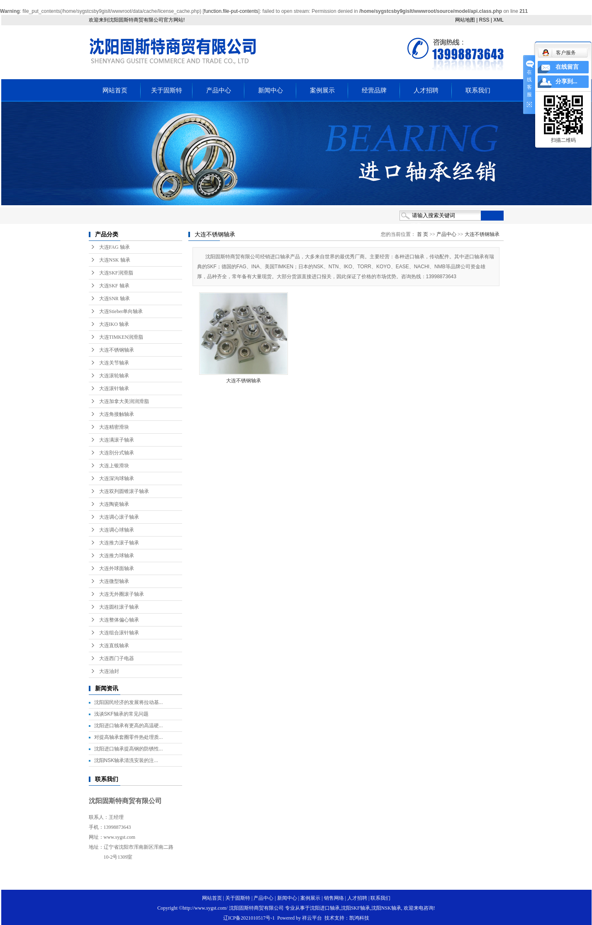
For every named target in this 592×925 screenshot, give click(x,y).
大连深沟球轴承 (116, 478)
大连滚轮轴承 (114, 376)
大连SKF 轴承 (114, 286)
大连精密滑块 (114, 427)
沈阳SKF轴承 (355, 908)
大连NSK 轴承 (114, 260)
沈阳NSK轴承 (386, 908)
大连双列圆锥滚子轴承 (124, 491)
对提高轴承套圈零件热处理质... (128, 737)
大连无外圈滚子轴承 (121, 594)
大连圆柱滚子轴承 (119, 607)
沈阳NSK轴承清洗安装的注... (126, 760)
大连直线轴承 (114, 645)
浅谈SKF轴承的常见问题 (121, 714)
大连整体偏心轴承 (119, 620)
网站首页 (114, 90)
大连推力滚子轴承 (119, 543)
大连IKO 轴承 (114, 324)
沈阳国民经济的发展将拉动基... (128, 702)
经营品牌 (374, 90)
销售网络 (334, 898)
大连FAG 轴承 (114, 247)
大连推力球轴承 (116, 555)
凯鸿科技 (359, 918)
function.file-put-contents (231, 11)
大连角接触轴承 (116, 414)
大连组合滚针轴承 (119, 633)
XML (498, 20)
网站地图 (465, 20)
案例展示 (322, 90)
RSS (484, 20)
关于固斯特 (166, 90)
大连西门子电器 (116, 658)
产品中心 (218, 90)
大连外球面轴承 (116, 568)
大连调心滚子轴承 (119, 517)
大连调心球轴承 (116, 530)
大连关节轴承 (114, 363)
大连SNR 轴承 (114, 298)
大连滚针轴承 (114, 388)
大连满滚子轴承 (116, 440)
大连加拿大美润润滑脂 (124, 401)
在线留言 (567, 67)
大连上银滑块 (114, 466)
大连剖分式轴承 (116, 453)
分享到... (566, 81)
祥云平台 (312, 918)
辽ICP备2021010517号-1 (249, 918)
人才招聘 (426, 90)
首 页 (422, 234)
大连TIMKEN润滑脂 (121, 337)
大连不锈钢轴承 (116, 350)
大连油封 (109, 671)
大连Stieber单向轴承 (121, 311)
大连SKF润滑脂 (116, 273)
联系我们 (477, 90)
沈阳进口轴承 (325, 908)
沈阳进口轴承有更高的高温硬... (128, 725)
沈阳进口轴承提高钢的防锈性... (128, 749)
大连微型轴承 (114, 581)
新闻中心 (270, 90)
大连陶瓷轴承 (114, 504)
